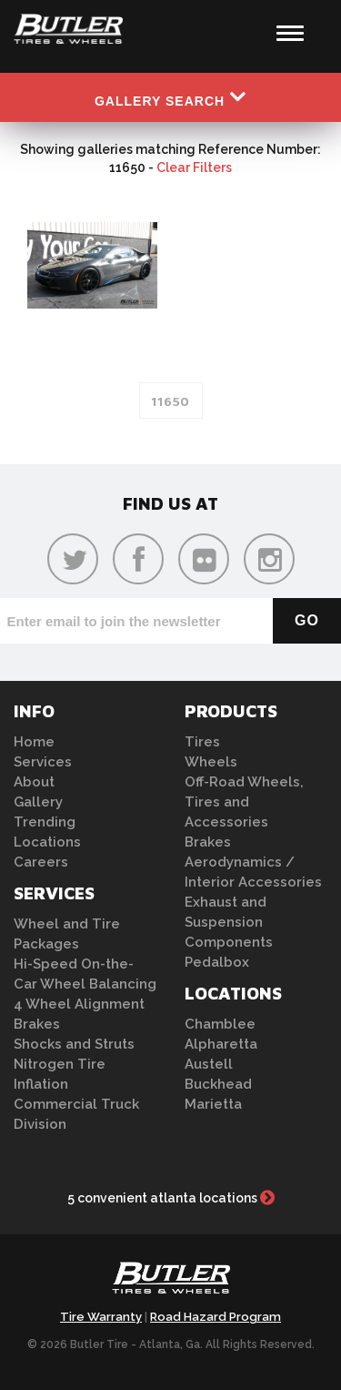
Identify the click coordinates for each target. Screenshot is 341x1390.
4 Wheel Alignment (79, 1004)
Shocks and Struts (74, 1044)
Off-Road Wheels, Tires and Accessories (244, 802)
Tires (202, 742)
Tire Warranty (101, 1317)
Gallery (38, 802)
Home (34, 742)
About (34, 782)
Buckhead (218, 1084)
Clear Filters (194, 167)
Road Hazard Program (215, 1317)
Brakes (37, 1024)
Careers (41, 862)
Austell (209, 1064)
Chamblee (220, 1024)
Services (43, 762)
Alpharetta (221, 1044)
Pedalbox (217, 962)
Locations (47, 842)
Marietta (213, 1104)
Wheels (211, 762)
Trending (44, 822)
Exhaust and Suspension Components (229, 922)
